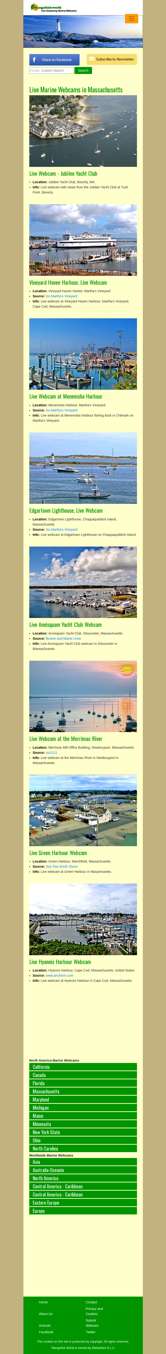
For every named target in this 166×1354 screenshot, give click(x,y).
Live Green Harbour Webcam (58, 852)
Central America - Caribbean (58, 1186)
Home (43, 1302)
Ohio (37, 1140)
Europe (39, 1210)
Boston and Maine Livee (63, 638)
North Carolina (45, 1148)
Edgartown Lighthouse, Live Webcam (66, 510)
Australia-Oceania (48, 1169)
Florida (38, 1083)
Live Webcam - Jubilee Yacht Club (63, 173)
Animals (45, 1325)
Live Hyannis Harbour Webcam (60, 961)
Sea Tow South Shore (61, 866)
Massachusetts (46, 1091)
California (41, 1066)
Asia (36, 1161)
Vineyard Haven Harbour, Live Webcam (68, 282)
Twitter (90, 1332)
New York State (46, 1132)
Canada (39, 1074)
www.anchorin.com (60, 975)
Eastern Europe (46, 1202)
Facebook (46, 1332)
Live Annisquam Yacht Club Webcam (65, 624)
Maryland (41, 1099)
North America (45, 1178)
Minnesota (42, 1123)
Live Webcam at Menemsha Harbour (66, 396)
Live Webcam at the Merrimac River (66, 738)
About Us (46, 1314)
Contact (91, 1302)
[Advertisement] (83, 1258)
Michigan (41, 1107)
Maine (38, 1115)
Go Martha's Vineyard (61, 296)
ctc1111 (51, 752)
